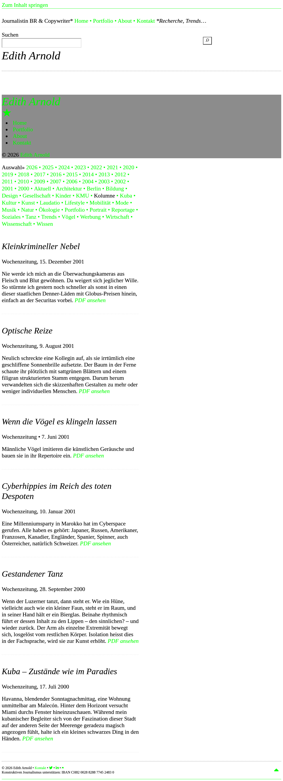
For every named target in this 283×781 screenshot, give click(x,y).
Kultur (9, 202)
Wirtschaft (117, 217)
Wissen (44, 224)
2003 (104, 181)
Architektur (69, 188)
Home (81, 21)
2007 (55, 181)
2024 (64, 167)
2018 (23, 174)
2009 (39, 181)
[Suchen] (207, 41)
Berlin (94, 188)
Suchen (10, 35)
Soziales (11, 217)
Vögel (68, 217)
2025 (48, 167)
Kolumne (104, 195)
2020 (128, 167)
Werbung (90, 217)
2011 (7, 181)
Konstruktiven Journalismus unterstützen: (58, 772)
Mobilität (100, 202)
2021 (112, 167)
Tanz (30, 217)
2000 (23, 188)
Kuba (126, 195)
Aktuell (42, 188)
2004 (88, 181)
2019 (7, 174)
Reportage (123, 210)
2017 (39, 174)
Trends (49, 217)
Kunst (28, 202)
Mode (122, 202)
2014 (88, 174)
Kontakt (146, 21)
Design (10, 195)
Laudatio (50, 202)
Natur (27, 210)
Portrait (98, 210)
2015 (72, 174)
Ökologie (49, 210)
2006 (71, 181)
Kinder (63, 195)
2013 (104, 174)
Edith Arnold (31, 55)
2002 (120, 181)
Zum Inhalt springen (25, 5)
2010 (23, 181)
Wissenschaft (17, 224)
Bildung (115, 188)
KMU (82, 195)
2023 (80, 167)
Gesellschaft (37, 195)
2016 (55, 174)
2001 (7, 188)
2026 (31, 167)
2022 (96, 167)
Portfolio (103, 21)
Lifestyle (75, 202)
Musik (9, 210)
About (125, 21)
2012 (120, 174)
